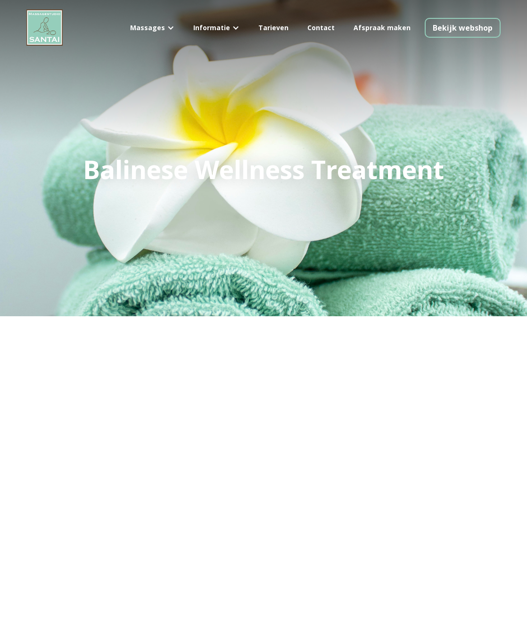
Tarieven (273, 27)
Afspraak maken (382, 27)
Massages (147, 27)
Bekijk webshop (463, 28)
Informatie (211, 27)
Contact (321, 27)
